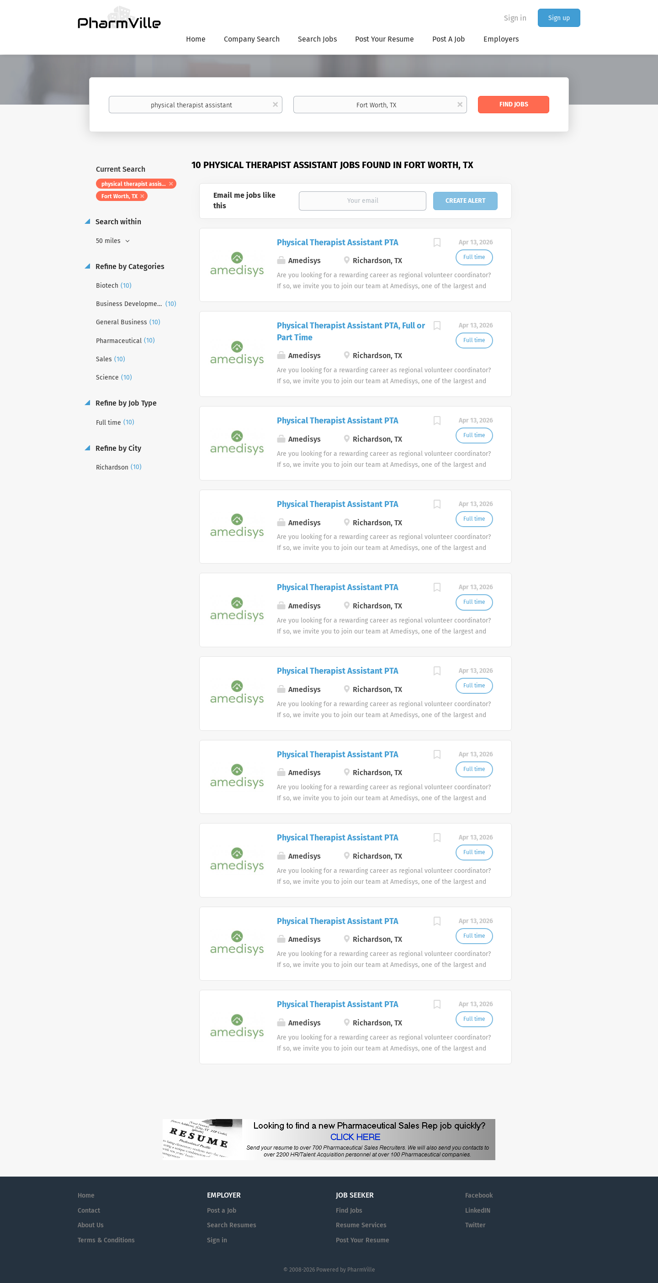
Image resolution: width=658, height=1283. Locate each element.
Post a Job (221, 1210)
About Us (91, 1225)
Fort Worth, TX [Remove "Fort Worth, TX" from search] (119, 196)
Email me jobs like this (244, 200)
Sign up (559, 18)
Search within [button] (117, 221)
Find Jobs (513, 104)
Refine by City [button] (117, 448)
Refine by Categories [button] (129, 266)
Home (86, 1195)
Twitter (475, 1225)
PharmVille (361, 1270)
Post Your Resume (362, 1240)
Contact (89, 1210)
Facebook (479, 1195)
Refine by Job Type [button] (125, 403)
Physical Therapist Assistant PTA (337, 243)
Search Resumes (231, 1225)
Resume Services (361, 1225)
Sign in (515, 18)
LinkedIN (477, 1210)
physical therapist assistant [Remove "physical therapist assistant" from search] (137, 184)
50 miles (109, 241)
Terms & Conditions (106, 1240)
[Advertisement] (554, 335)
